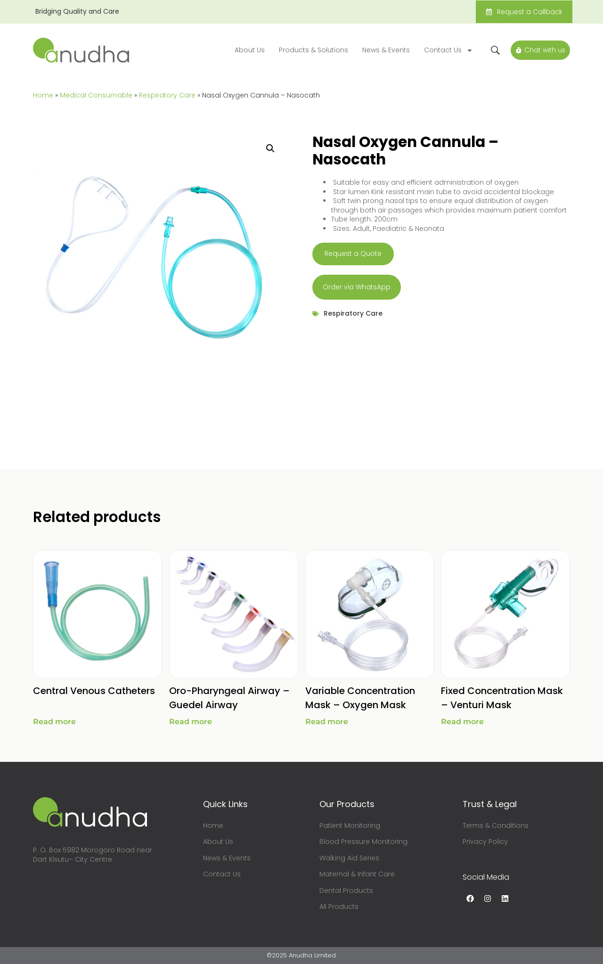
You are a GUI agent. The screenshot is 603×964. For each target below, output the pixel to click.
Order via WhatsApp (357, 287)
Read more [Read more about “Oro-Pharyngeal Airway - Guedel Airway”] (190, 721)
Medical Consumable (96, 95)
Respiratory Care (167, 95)
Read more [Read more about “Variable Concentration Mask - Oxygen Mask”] (326, 721)
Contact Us (447, 50)
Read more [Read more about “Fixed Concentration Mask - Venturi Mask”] (462, 721)
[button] (270, 148)
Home (43, 95)
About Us (248, 50)
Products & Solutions (312, 50)
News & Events (384, 50)
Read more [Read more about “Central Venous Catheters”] (54, 721)
